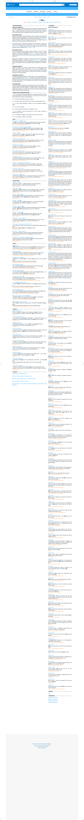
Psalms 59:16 (51, 433)
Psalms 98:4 (50, 601)
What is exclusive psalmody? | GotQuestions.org (22, 376)
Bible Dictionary (24, 383)
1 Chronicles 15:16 (31, 47)
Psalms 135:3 (51, 685)
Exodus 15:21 (51, 112)
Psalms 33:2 (50, 380)
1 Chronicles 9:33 (51, 194)
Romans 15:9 (50, 29)
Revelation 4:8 (51, 77)
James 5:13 (50, 71)
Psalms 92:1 (50, 558)
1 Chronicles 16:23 (52, 214)
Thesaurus (40, 22)
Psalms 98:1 (50, 594)
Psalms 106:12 (51, 650)
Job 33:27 (50, 293)
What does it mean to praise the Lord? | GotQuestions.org (23, 378)
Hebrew (47, 22)
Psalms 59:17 (51, 440)
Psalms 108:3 (51, 661)
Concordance (34, 22)
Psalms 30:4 (50, 355)
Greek (44, 22)
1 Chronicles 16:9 (51, 208)
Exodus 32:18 (51, 119)
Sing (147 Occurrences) (53, 702)
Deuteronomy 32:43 (52, 140)
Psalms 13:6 (50, 325)
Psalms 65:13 (51, 465)
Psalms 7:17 (50, 306)
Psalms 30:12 (51, 361)
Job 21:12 (50, 281)
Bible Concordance (16, 383)
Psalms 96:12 (51, 588)
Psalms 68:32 (51, 495)
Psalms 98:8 (50, 613)
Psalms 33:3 (50, 386)
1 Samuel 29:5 (51, 178)
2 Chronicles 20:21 (52, 235)
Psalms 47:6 (50, 398)
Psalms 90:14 (51, 553)
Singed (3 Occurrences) (53, 700)
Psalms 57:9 (50, 423)
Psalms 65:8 (50, 458)
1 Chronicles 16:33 (52, 220)
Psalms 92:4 (50, 566)
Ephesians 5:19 (32, 53)
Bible (8, 17)
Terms (59, 22)
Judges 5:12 (50, 154)
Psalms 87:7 (50, 533)
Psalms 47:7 (50, 403)
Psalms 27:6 (50, 347)
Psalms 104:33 (51, 638)
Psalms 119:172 (51, 667)
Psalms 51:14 (51, 409)
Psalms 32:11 (51, 368)
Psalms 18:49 (51, 330)
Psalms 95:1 (50, 572)
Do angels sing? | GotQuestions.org (19, 373)
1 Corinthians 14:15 (52, 42)
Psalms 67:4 (50, 482)
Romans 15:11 (51, 36)
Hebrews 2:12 (51, 65)
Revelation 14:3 (51, 87)
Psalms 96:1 (50, 578)
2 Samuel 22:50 (51, 188)
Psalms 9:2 (50, 313)
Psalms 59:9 (50, 429)
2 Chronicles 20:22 (52, 243)
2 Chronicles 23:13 (52, 252)
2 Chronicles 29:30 (52, 263)
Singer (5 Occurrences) (52, 699)
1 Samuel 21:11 (51, 170)
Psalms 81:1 (50, 520)
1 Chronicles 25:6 (51, 226)
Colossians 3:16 (35, 60)
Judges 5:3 (50, 148)
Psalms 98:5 (50, 607)
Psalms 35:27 (51, 390)
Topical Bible (40, 383)
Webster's (29, 22)
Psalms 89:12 (51, 547)
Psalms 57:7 (50, 417)
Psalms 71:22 (51, 501)
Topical (11, 17)
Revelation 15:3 (51, 95)
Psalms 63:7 (50, 452)
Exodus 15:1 (50, 104)
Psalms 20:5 (50, 336)
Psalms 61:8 (50, 446)
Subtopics (55, 22)
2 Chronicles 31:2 (51, 271)
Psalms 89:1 (50, 539)
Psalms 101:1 (51, 626)
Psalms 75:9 (50, 514)
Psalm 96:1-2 (44, 38)
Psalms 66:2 (50, 471)
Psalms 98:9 (50, 619)
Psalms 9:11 (50, 319)
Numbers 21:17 (51, 127)
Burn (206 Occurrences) (53, 697)
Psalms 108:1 (51, 655)
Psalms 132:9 (51, 673)
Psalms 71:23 (51, 508)
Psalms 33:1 (50, 374)
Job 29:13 (50, 287)
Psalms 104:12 (51, 632)
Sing (49, 693)
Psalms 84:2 (50, 527)
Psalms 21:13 (51, 341)
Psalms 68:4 (50, 489)
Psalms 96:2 (50, 582)
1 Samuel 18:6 (51, 161)
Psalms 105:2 (51, 644)
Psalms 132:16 (51, 679)
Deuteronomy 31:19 (52, 131)
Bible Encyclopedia (33, 383)
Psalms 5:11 (50, 299)
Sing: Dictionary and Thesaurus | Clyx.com (20, 381)
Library (51, 22)
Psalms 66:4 (50, 476)
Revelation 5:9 (27, 77)
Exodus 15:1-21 (16, 46)
